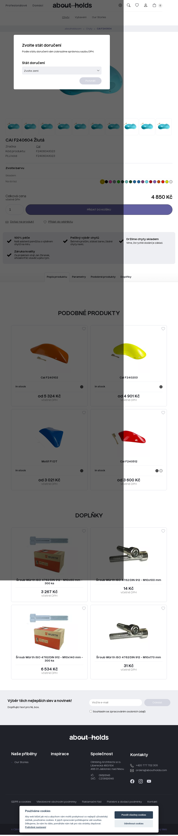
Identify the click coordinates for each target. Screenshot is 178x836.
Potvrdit (110, 100)
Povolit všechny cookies (134, 815)
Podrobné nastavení (35, 827)
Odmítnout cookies (133, 823)
